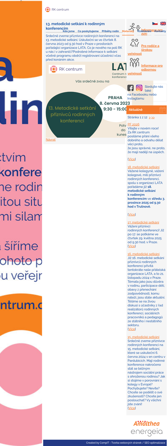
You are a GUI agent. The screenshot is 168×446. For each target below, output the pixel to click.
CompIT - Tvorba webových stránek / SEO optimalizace (132, 442)
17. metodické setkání (143, 222)
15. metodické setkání (143, 337)
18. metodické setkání (143, 167)
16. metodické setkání (143, 254)
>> (153, 117)
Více (131, 159)
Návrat (51, 139)
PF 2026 (134, 124)
